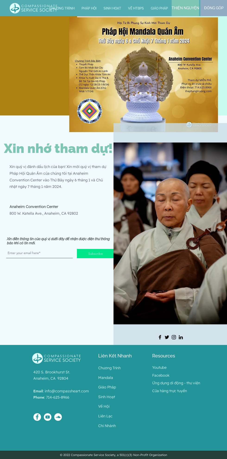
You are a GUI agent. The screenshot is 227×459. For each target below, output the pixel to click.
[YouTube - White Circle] (47, 417)
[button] (89, 8)
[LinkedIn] (181, 337)
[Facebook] (160, 337)
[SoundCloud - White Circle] (58, 417)
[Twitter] (167, 337)
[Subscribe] (95, 253)
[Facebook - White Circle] (37, 417)
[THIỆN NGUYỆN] (185, 8)
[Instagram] (174, 337)
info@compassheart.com (67, 391)
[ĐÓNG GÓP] (213, 8)
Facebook (161, 375)
